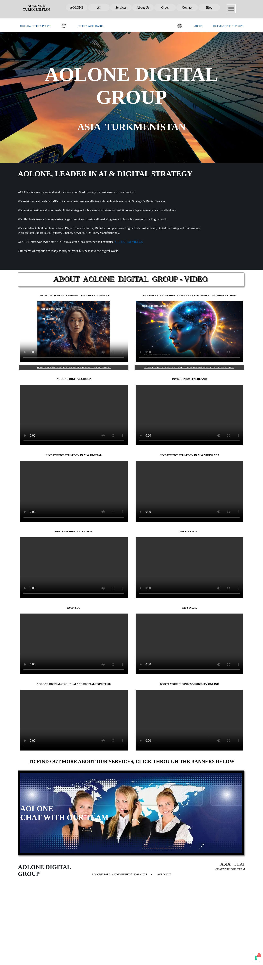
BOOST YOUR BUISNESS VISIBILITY (189, 720)
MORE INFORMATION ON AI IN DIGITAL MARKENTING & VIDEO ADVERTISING (189, 367)
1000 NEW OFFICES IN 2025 (35, 26)
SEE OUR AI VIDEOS (129, 241)
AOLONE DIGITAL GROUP (74, 720)
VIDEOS (197, 26)
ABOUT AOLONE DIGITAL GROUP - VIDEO (130, 279)
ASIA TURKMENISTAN (131, 126)
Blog (209, 7)
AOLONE (76, 7)
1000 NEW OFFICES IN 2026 (228, 26)
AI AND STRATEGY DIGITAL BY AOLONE (189, 331)
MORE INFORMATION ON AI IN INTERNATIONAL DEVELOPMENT (74, 367)
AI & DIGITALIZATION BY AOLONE (74, 331)
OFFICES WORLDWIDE (90, 26)
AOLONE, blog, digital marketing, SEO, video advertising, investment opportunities (189, 491)
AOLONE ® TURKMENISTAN (36, 7)
